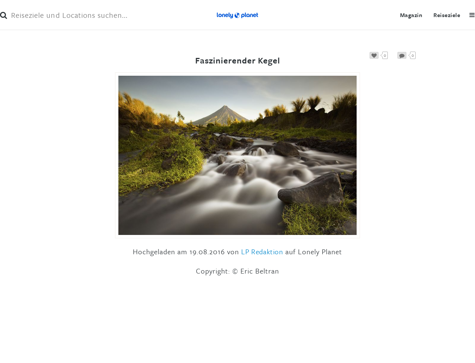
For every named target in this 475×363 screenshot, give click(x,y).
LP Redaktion (262, 251)
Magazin (411, 15)
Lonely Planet (237, 14)
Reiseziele (446, 15)
